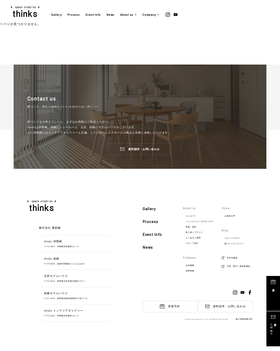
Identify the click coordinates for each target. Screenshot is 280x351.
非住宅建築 (232, 258)
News (110, 14)
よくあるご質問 (193, 238)
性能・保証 (191, 227)
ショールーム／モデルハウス (200, 221)
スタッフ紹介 (192, 243)
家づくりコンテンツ (234, 244)
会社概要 (190, 265)
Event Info (93, 14)
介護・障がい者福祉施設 (238, 266)
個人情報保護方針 (244, 319)
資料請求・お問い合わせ (144, 149)
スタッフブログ (232, 238)
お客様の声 (230, 216)
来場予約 (273, 287)
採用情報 (190, 271)
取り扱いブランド (194, 232)
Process (73, 14)
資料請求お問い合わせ (273, 328)
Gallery (56, 14)
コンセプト (191, 216)
